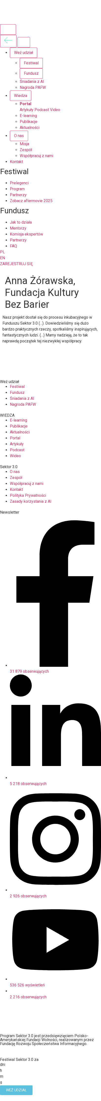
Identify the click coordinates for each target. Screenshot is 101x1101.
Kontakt (16, 161)
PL (2, 252)
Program (17, 189)
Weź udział (23, 52)
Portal (25, 103)
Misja (24, 144)
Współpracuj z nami (36, 155)
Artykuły (27, 109)
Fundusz (31, 73)
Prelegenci (19, 183)
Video (55, 109)
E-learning (28, 115)
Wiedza (20, 95)
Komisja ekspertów (26, 234)
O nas (19, 135)
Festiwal (31, 63)
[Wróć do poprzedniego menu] (8, 41)
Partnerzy (18, 194)
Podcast (41, 109)
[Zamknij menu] (23, 42)
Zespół (26, 149)
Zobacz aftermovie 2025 (31, 200)
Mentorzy (18, 228)
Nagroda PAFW (33, 87)
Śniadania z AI (32, 81)
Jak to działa (21, 222)
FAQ (13, 246)
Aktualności (29, 127)
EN (2, 258)
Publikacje (28, 121)
